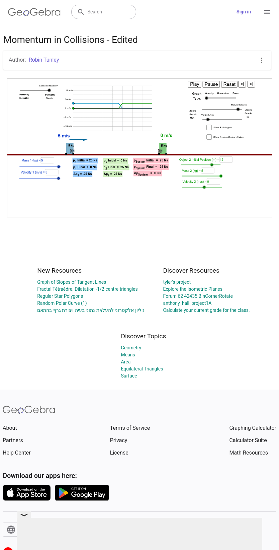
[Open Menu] (267, 12)
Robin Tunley (44, 60)
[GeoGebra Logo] (34, 12)
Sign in (244, 11)
